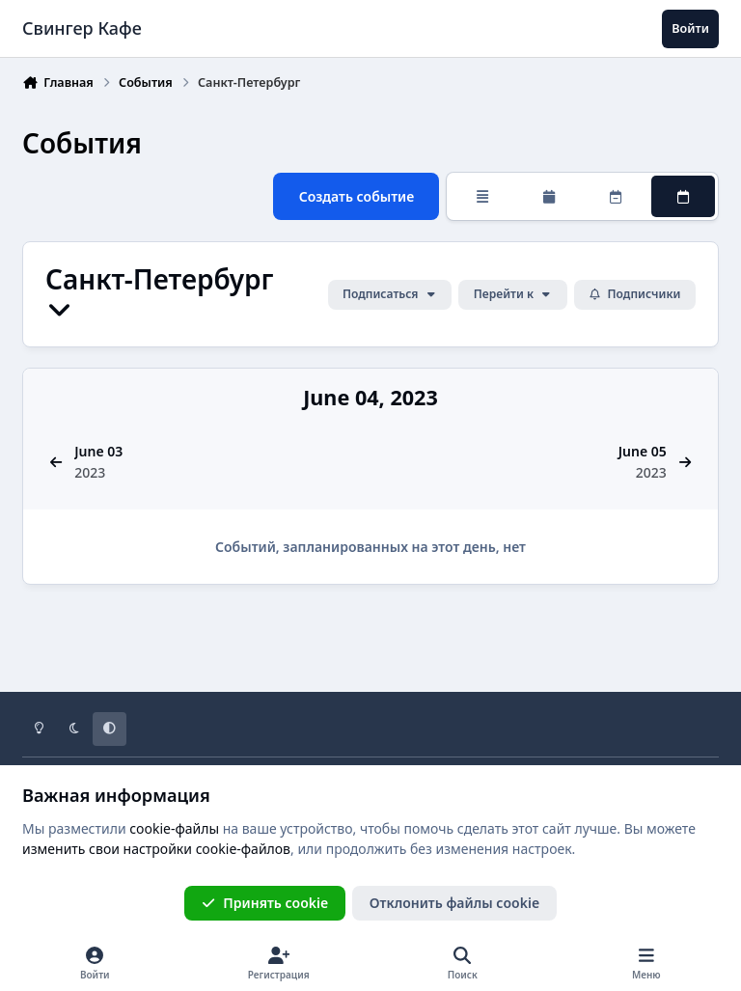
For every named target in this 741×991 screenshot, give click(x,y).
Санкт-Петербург (159, 293)
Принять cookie (265, 903)
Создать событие (357, 195)
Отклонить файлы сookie (454, 903)
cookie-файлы (174, 828)
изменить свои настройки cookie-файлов (156, 849)
